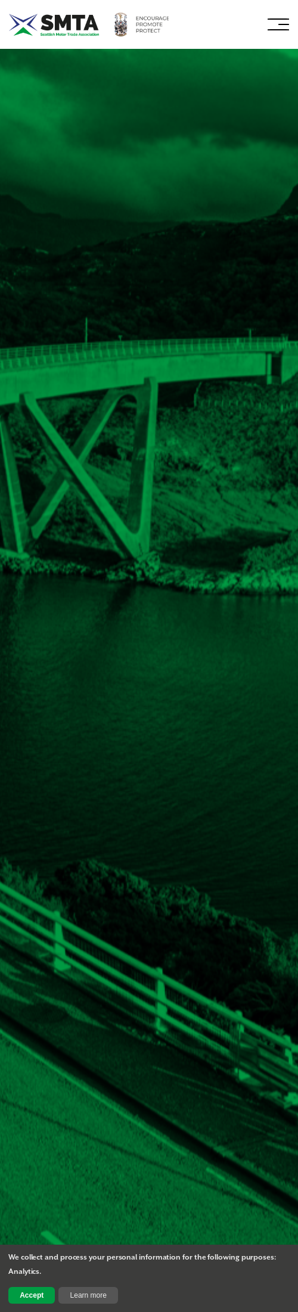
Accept (32, 1295)
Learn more (88, 1295)
